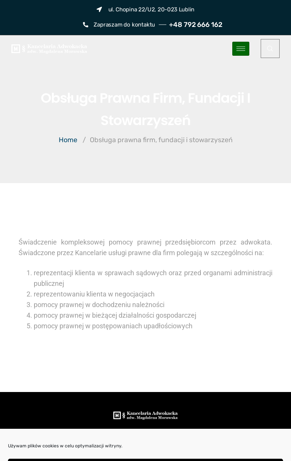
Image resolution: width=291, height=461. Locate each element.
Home (68, 140)
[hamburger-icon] (240, 49)
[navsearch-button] (270, 48)
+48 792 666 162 (196, 24)
